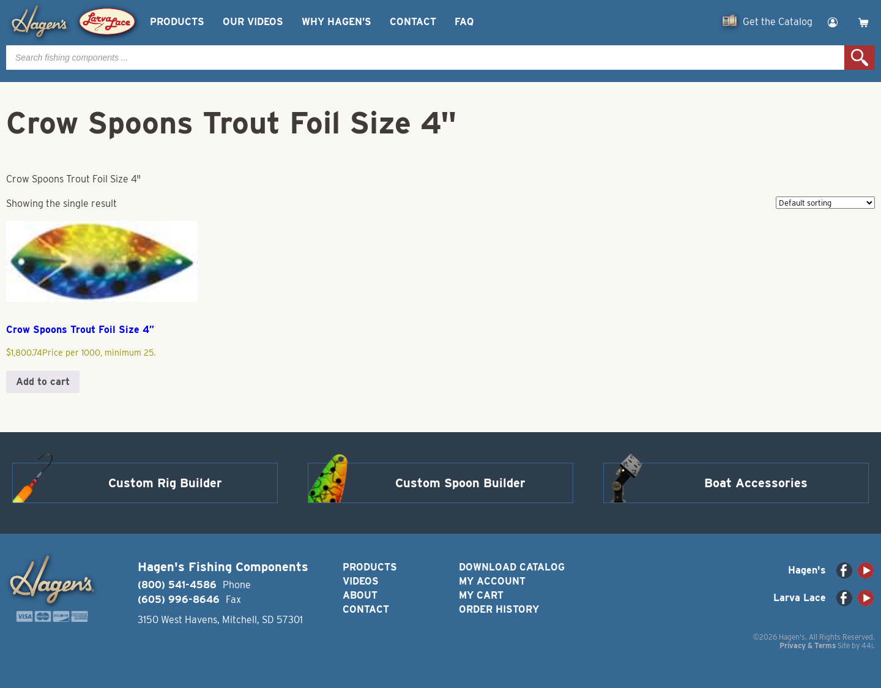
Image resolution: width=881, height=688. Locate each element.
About (360, 595)
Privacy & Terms (807, 645)
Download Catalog (512, 567)
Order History (499, 609)
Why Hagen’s (336, 22)
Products (177, 22)
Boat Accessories (756, 483)
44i (867, 645)
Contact (413, 22)
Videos (361, 581)
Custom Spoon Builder (460, 483)
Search (859, 57)
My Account (492, 581)
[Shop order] (825, 202)
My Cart (481, 595)
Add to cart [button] (43, 381)
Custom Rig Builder (165, 483)
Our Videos (253, 22)
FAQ (464, 22)
